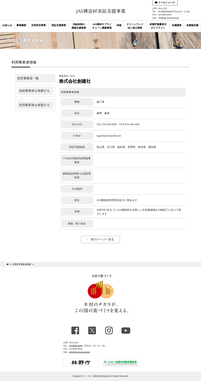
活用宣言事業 (38, 25)
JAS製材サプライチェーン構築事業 (102, 26)
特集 (119, 25)
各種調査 (177, 25)
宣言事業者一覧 (28, 78)
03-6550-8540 (164, 11)
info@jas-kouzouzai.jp (168, 18)
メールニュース (165, 2)
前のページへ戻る (100, 239)
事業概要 (21, 25)
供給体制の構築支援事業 (79, 26)
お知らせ (7, 25)
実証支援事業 (58, 25)
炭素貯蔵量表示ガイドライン (158, 26)
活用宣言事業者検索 (21, 264)
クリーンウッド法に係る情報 (134, 26)
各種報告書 (192, 25)
